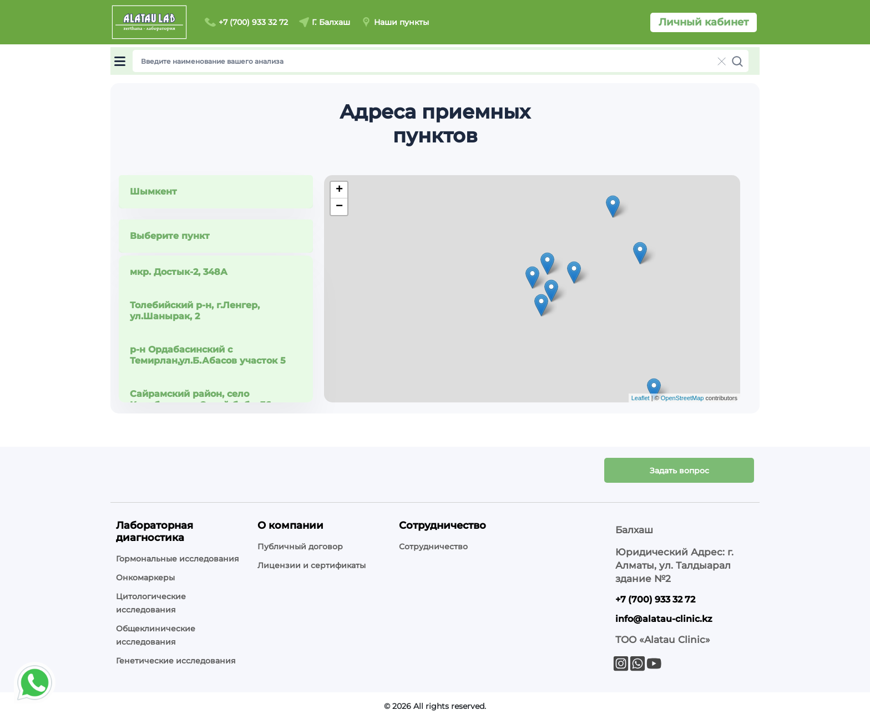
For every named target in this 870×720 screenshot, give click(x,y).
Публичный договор (300, 547)
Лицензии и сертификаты (311, 565)
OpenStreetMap (682, 398)
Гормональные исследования (177, 559)
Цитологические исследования (151, 603)
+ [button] (339, 190)
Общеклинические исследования (155, 635)
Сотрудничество (433, 547)
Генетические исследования (176, 661)
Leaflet (640, 398)
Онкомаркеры (145, 578)
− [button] (339, 206)
